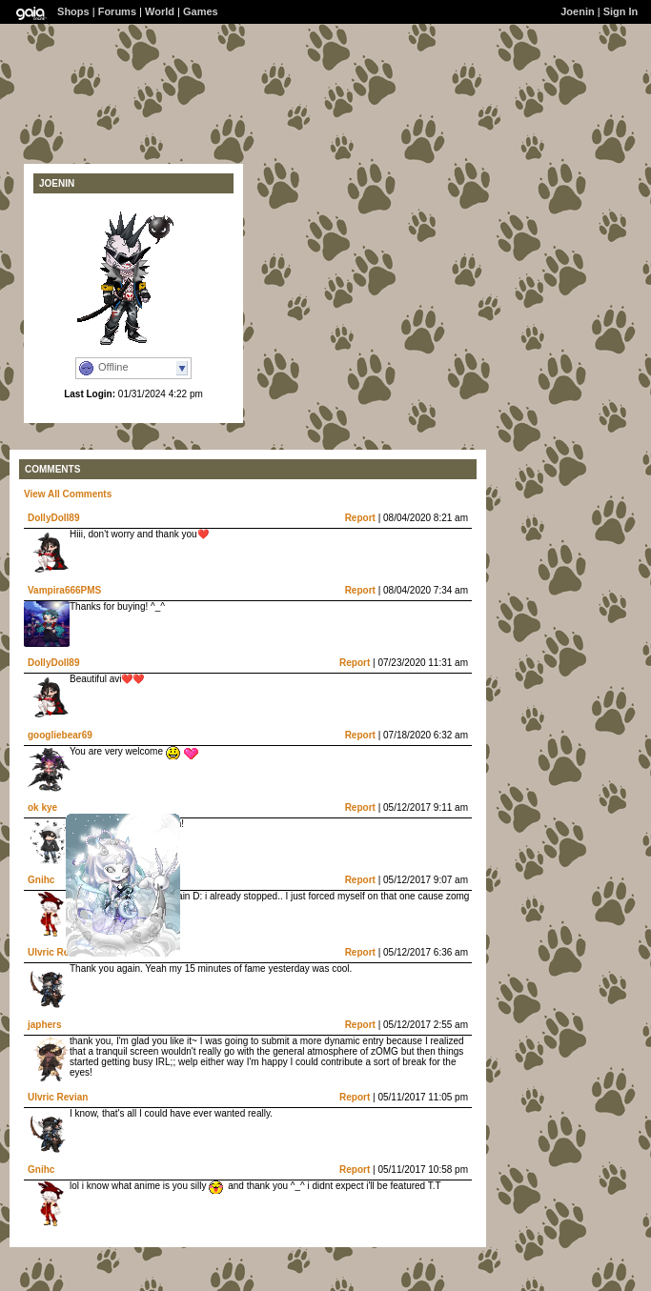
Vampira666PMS (64, 590)
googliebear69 (60, 735)
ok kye (42, 807)
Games (200, 11)
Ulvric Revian (58, 952)
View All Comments (68, 494)
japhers (45, 1024)
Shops (73, 11)
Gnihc (41, 880)
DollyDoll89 (53, 518)
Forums (117, 11)
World (159, 11)
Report (360, 518)
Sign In (621, 11)
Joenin (577, 11)
